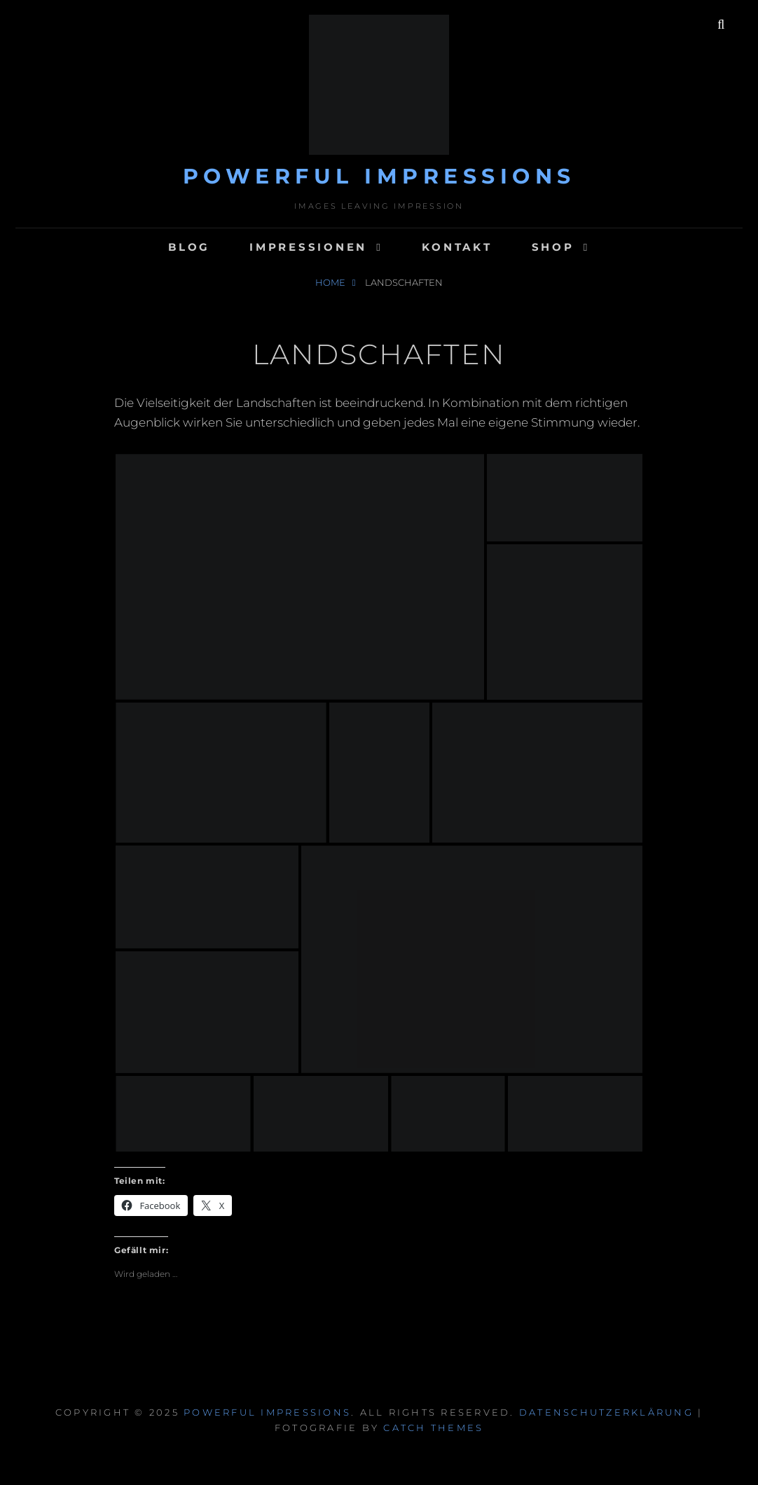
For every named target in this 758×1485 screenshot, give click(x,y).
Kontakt (457, 247)
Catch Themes (433, 1427)
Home (331, 282)
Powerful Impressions (379, 176)
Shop (553, 247)
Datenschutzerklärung (606, 1412)
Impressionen (308, 247)
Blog (189, 247)
